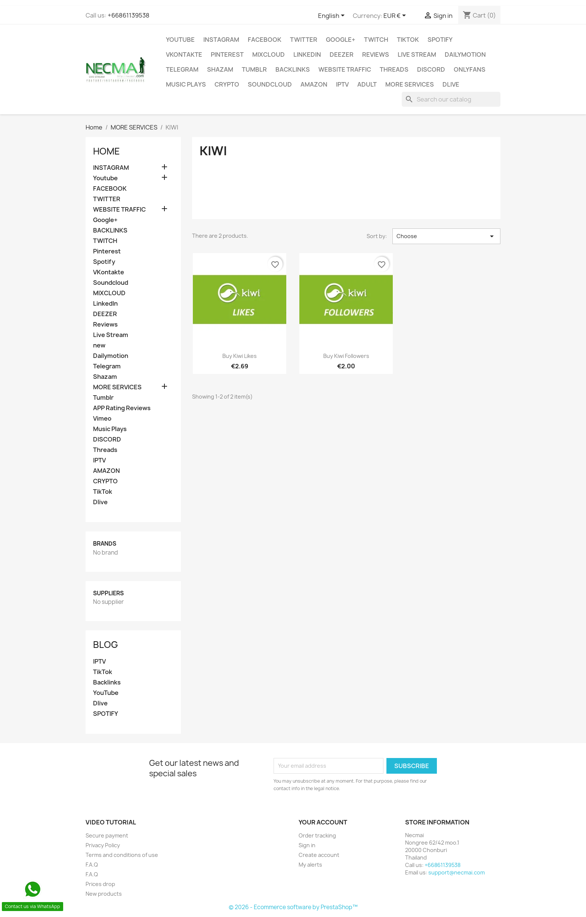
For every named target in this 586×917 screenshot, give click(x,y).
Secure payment (107, 835)
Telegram (182, 69)
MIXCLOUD (268, 54)
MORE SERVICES (409, 84)
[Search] (451, 99)
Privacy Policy (103, 845)
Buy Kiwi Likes (239, 355)
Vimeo (102, 418)
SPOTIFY (105, 714)
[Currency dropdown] (395, 16)
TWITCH (376, 39)
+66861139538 (128, 15)
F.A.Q (92, 864)
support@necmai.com (456, 872)
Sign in (307, 845)
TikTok (408, 39)
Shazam (220, 69)
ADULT (367, 84)
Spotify (440, 39)
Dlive (450, 84)
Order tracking (317, 835)
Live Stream (417, 54)
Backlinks (107, 682)
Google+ (340, 39)
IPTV (342, 84)
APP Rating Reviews (122, 408)
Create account (319, 854)
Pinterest (227, 54)
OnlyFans (469, 69)
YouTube (105, 693)
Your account (323, 822)
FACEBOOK (264, 39)
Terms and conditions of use (122, 854)
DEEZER (342, 54)
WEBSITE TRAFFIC (344, 69)
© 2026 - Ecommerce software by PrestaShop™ (293, 907)
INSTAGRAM (221, 39)
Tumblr (254, 69)
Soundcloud (270, 84)
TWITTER (303, 39)
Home (106, 151)
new (99, 345)
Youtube (180, 39)
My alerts (310, 864)
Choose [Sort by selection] (446, 236)
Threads (394, 69)
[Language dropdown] (332, 16)
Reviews (375, 54)
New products (104, 893)
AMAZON (313, 84)
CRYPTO (227, 84)
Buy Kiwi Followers (346, 355)
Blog (105, 644)
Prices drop (100, 884)
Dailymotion (465, 54)
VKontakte (184, 54)
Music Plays (186, 84)
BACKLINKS (292, 69)
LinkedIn (307, 54)
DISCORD (431, 69)
